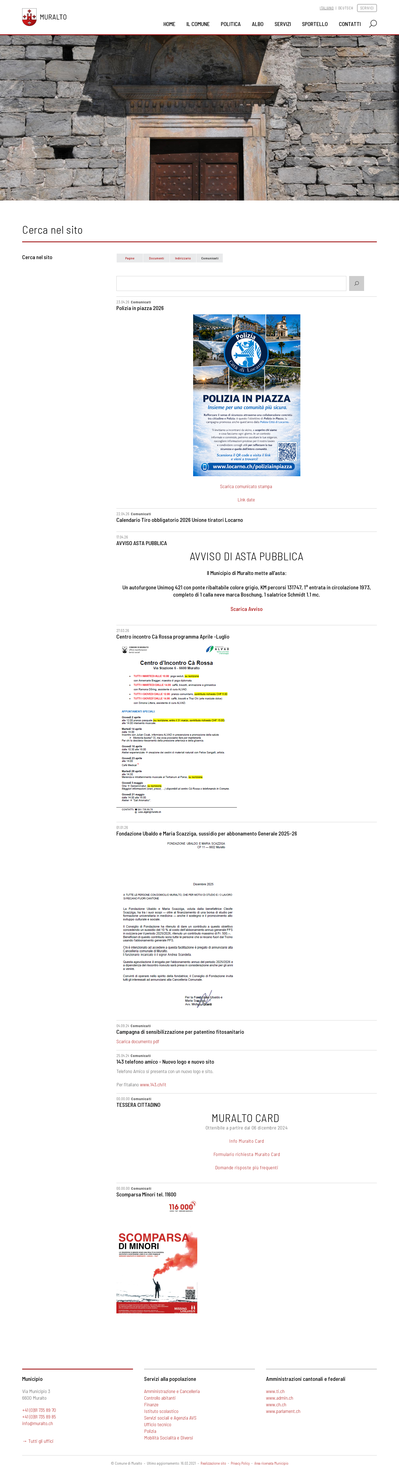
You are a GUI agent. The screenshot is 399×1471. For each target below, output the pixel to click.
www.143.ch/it (153, 1084)
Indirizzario (183, 258)
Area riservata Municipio (271, 1463)
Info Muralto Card (246, 1141)
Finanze (151, 1404)
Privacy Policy (240, 1463)
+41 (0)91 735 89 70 (39, 1410)
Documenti (156, 258)
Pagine (129, 258)
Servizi (283, 23)
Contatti (350, 23)
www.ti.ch (275, 1391)
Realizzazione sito (213, 1463)
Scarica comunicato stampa (246, 486)
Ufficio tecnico (157, 1424)
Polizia (150, 1431)
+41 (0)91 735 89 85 (39, 1416)
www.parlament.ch (283, 1411)
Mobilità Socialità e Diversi (168, 1437)
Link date (246, 499)
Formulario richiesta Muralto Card (246, 1154)
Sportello (315, 23)
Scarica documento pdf (137, 1041)
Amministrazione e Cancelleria (172, 1391)
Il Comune (198, 23)
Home (169, 23)
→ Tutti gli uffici (37, 1441)
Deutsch (345, 8)
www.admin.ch (279, 1398)
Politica (231, 23)
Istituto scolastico (161, 1411)
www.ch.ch (276, 1404)
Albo (258, 23)
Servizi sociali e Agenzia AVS (170, 1418)
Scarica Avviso (247, 608)
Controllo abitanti (160, 1398)
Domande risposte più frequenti (246, 1167)
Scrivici (367, 8)
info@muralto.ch (37, 1423)
